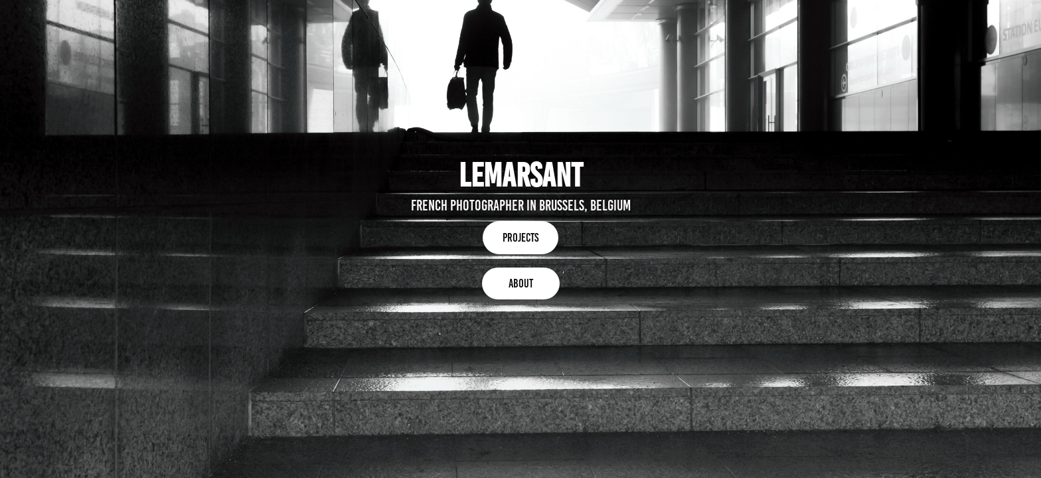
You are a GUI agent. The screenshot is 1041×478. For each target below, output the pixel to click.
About (521, 283)
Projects (520, 237)
